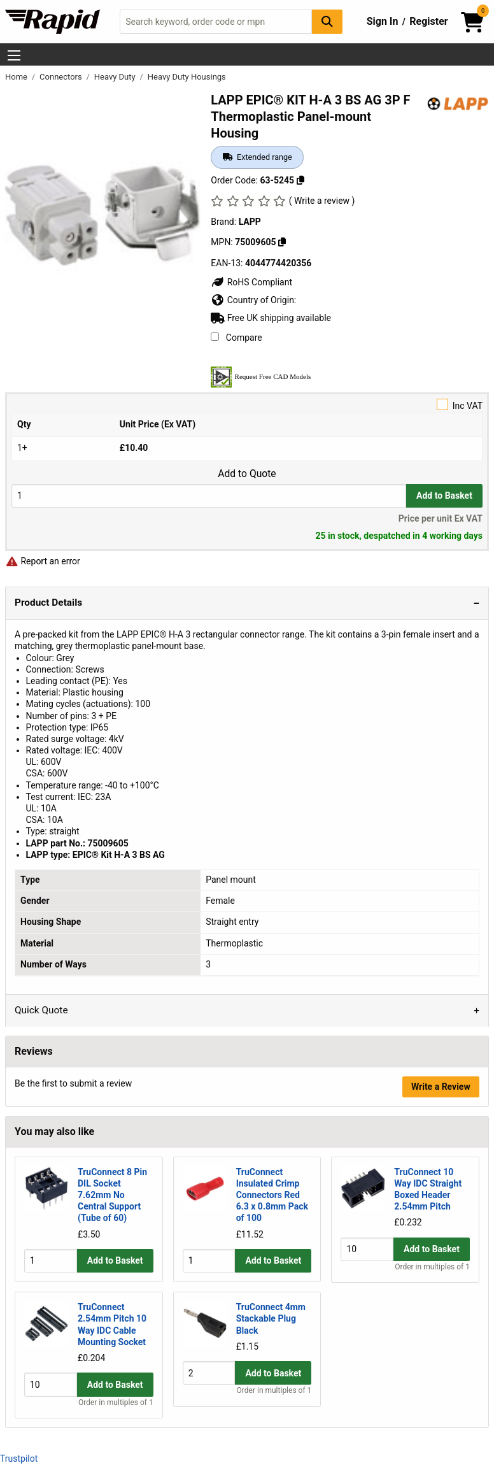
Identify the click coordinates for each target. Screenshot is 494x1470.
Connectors (61, 77)
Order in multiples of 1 (432, 1266)
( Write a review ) (322, 200)
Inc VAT (247, 405)
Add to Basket (444, 495)
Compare (236, 337)
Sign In (383, 21)
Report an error (42, 561)
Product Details (48, 602)
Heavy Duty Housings (187, 77)
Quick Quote (41, 1010)
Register (428, 21)
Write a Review (440, 1086)
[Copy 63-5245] (300, 180)
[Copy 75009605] (282, 242)
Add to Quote (247, 474)
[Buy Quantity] (208, 496)
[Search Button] (327, 21)
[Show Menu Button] (14, 55)
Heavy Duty (116, 77)
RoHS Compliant (251, 282)
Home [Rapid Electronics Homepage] (17, 77)
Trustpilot (19, 1458)
